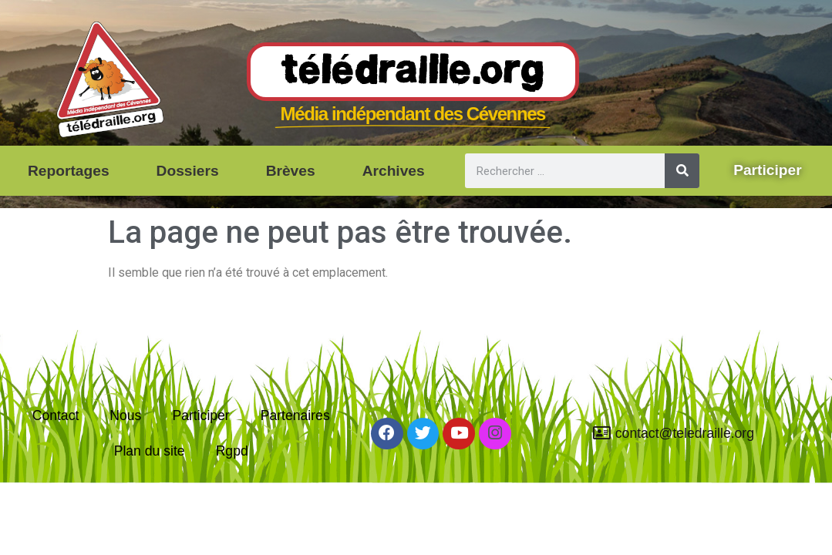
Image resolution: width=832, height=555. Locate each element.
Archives (393, 171)
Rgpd (232, 451)
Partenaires (295, 415)
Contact (55, 415)
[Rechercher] (682, 170)
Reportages (68, 171)
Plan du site (149, 451)
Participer (200, 415)
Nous (125, 415)
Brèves (290, 171)
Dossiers (188, 171)
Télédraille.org (412, 72)
